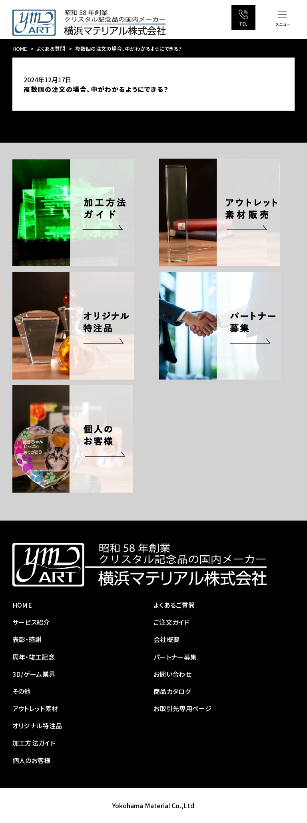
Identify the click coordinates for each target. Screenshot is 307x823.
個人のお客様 (31, 760)
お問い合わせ (172, 674)
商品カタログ (172, 691)
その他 (21, 691)
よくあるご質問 (174, 605)
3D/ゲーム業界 (34, 674)
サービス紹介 (31, 622)
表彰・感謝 (27, 639)
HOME (19, 48)
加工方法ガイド (34, 742)
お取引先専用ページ (182, 708)
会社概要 (166, 639)
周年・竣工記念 (33, 657)
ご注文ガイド (171, 622)
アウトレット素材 (35, 708)
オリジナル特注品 (37, 725)
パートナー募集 (175, 657)
